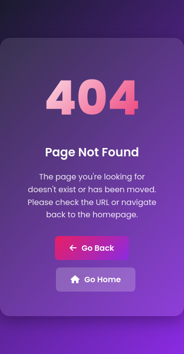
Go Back (92, 248)
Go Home (96, 279)
